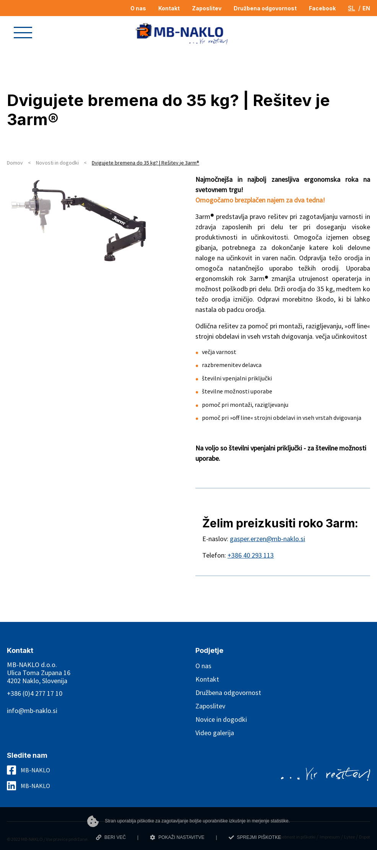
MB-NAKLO (35, 770)
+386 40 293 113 (250, 555)
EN (366, 8)
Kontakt (207, 679)
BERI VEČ (111, 837)
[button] (23, 32)
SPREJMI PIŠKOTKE (255, 837)
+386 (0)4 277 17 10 (34, 693)
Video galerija (214, 732)
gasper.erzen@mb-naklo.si (267, 538)
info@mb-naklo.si (32, 710)
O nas (203, 665)
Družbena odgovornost (228, 692)
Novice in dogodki (221, 719)
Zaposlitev (210, 706)
